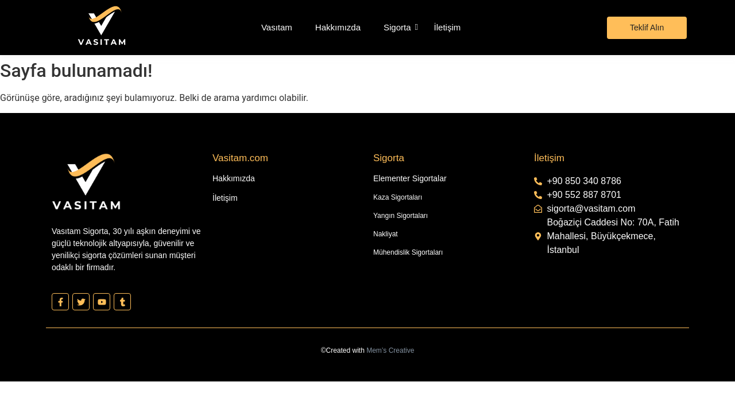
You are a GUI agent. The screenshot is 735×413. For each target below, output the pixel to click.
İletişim (447, 27)
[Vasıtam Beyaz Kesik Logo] (102, 25)
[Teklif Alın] (647, 28)
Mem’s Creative (390, 350)
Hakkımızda (338, 27)
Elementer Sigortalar (410, 178)
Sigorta (397, 27)
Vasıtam (276, 27)
